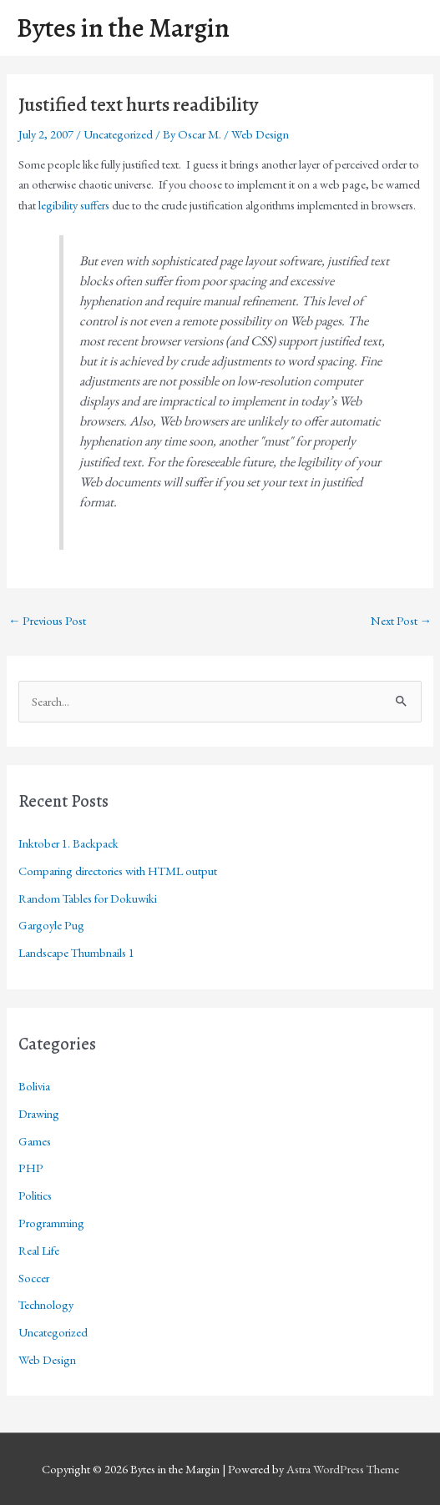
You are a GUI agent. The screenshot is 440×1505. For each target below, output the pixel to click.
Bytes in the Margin (123, 28)
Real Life (38, 1250)
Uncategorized (118, 134)
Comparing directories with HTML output (117, 870)
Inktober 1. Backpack (68, 843)
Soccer (33, 1278)
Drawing (38, 1113)
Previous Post (47, 620)
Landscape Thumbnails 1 (76, 952)
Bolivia (34, 1086)
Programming (51, 1223)
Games (34, 1141)
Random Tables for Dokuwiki (87, 898)
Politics (35, 1195)
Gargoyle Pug (51, 925)
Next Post (401, 620)
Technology (45, 1304)
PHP (30, 1167)
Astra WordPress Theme (342, 1469)
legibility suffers (73, 205)
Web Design (260, 134)
